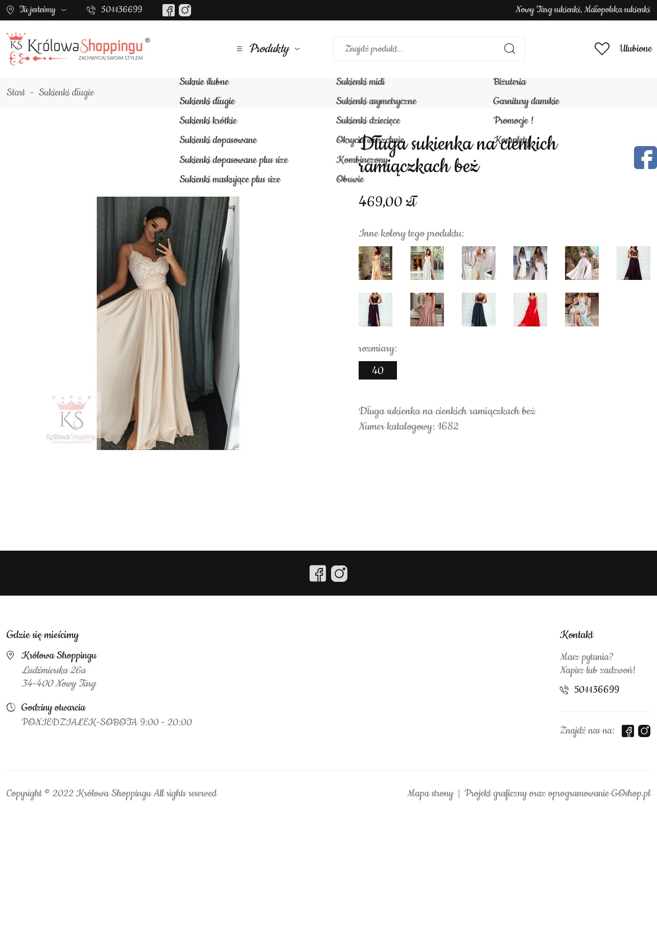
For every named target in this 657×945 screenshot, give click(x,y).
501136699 (121, 10)
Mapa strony (430, 793)
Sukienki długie (66, 93)
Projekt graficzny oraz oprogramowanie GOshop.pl (557, 793)
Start (16, 93)
